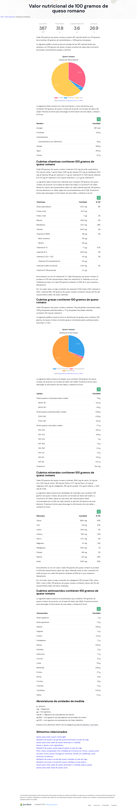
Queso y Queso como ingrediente (49, 745)
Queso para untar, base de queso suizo (52, 767)
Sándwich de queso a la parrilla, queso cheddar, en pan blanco (61, 762)
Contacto (114, 805)
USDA (38, 112)
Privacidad (105, 805)
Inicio (2, 17)
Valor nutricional (10, 17)
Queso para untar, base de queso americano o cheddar (58, 742)
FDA (87, 190)
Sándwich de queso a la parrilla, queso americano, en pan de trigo (62, 740)
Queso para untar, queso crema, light (51, 737)
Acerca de (96, 805)
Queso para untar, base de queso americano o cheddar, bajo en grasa (64, 765)
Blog (89, 805)
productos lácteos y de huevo (86, 725)
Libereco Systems (51, 804)
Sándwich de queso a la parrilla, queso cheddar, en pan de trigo (61, 759)
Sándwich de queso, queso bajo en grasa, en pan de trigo (59, 748)
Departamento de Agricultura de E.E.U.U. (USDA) (70, 100)
